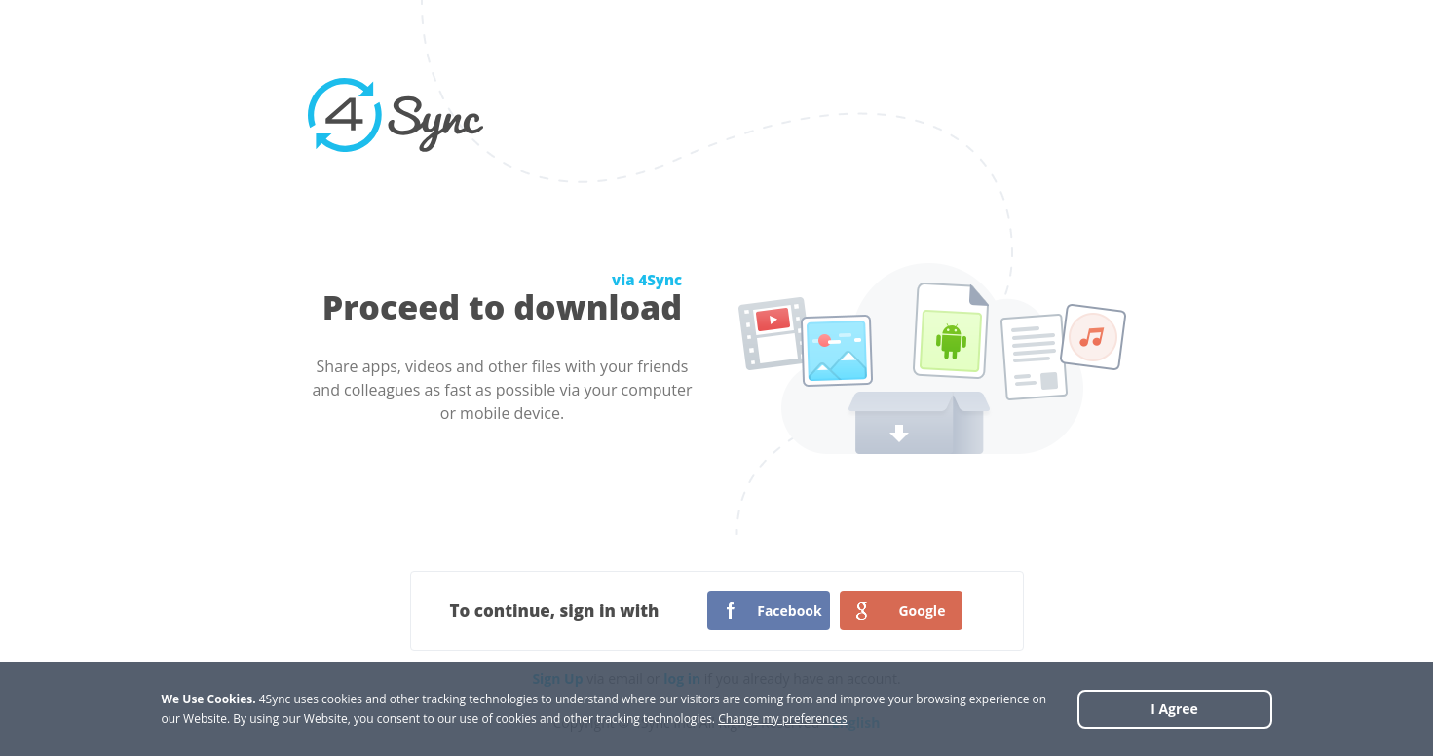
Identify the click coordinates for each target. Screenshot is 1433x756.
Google (921, 610)
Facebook (789, 610)
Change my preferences (783, 718)
